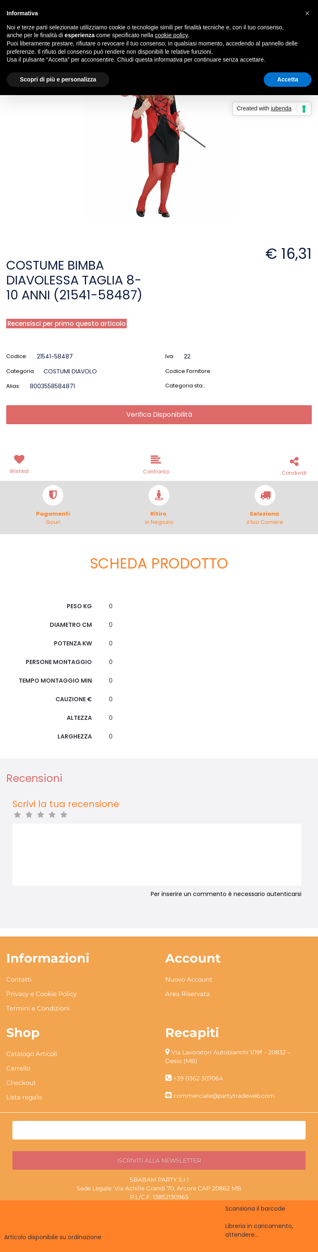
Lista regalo (24, 1097)
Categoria (20, 371)
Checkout (21, 1083)
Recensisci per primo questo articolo (66, 323)
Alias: (13, 386)
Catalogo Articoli (31, 1054)
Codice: (16, 356)
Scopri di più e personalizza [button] (58, 79)
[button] (20, 463)
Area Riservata (187, 994)
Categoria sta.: (185, 385)
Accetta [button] (287, 79)
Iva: (169, 356)
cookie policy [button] (171, 35)
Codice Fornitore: (188, 371)
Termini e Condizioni (38, 1008)
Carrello (18, 1068)
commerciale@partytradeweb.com (224, 1095)
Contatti (18, 979)
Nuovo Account (188, 979)
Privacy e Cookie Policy (41, 994)
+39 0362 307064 (198, 1078)
